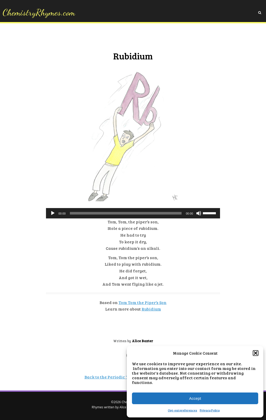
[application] (133, 213)
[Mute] (198, 213)
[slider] (126, 213)
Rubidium (151, 309)
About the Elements (87, 36)
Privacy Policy (210, 410)
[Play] (52, 213)
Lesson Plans (165, 36)
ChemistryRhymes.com (39, 12)
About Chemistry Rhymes (129, 36)
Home (62, 36)
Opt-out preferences (182, 410)
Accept (195, 398)
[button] (255, 353)
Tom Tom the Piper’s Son (142, 302)
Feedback (188, 36)
